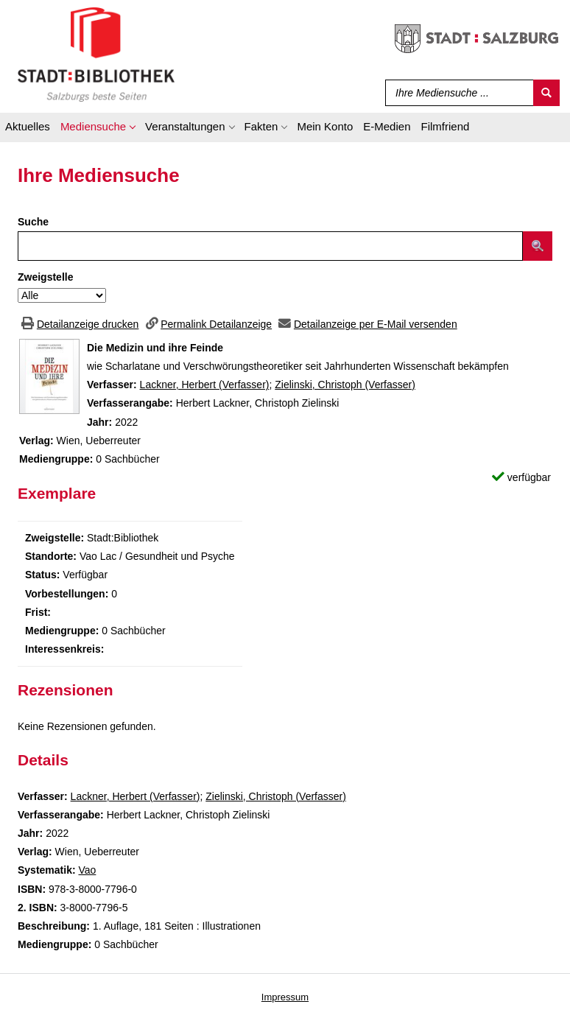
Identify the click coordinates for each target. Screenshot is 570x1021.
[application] (97, 129)
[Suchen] (546, 93)
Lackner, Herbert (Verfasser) (205, 384)
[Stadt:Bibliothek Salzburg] (96, 54)
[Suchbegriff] (456, 92)
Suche (33, 222)
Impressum (285, 997)
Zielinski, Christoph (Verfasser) (345, 384)
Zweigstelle (45, 277)
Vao (87, 870)
